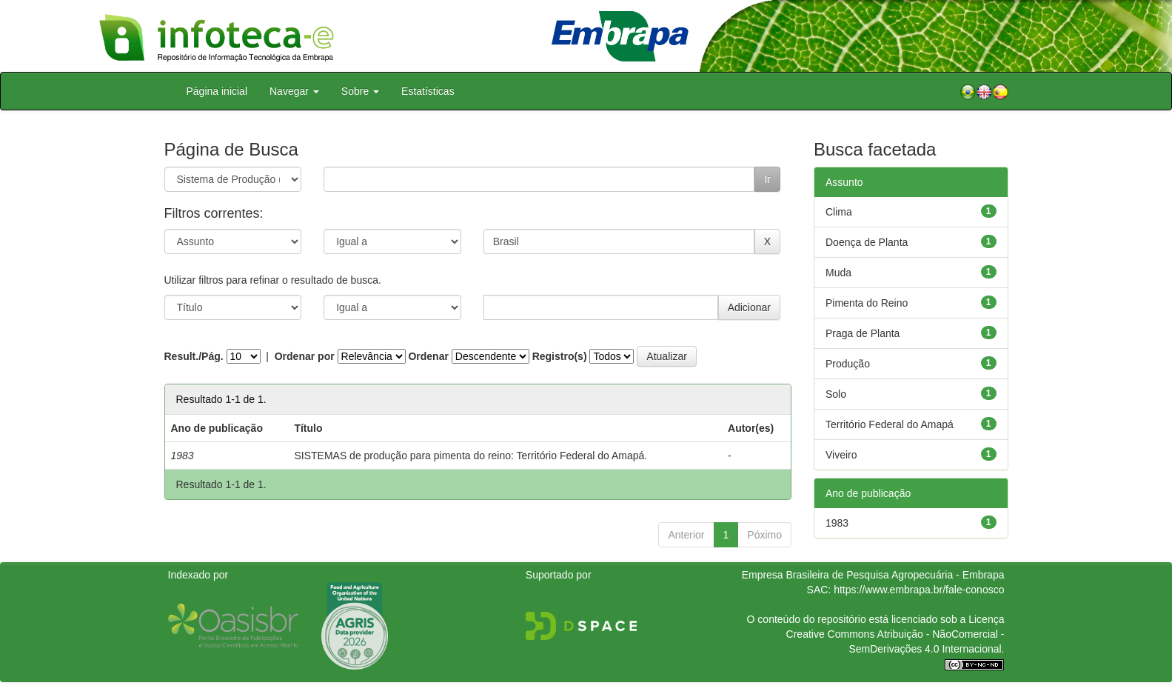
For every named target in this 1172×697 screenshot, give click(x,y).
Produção (848, 364)
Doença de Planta (867, 242)
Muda (838, 273)
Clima (839, 212)
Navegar (294, 91)
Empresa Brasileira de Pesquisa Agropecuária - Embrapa (873, 575)
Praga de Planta (863, 333)
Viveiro (841, 455)
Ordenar (428, 356)
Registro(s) (559, 356)
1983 (837, 523)
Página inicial (217, 91)
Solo (836, 394)
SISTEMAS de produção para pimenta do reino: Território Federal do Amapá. (470, 455)
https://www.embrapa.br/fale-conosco (919, 590)
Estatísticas (428, 91)
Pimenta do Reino (867, 303)
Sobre (360, 91)
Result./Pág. (194, 356)
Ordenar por (305, 356)
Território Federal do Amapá (890, 424)
